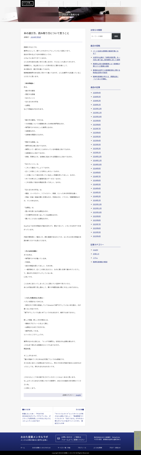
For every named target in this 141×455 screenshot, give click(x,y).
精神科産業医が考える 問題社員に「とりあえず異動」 (106, 77)
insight (78, 395)
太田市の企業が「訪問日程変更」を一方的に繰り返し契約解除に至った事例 (106, 58)
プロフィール (82, 448)
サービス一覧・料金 (64, 448)
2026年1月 (97, 104)
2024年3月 (97, 192)
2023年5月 (97, 232)
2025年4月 (97, 140)
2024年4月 (97, 188)
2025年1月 (97, 152)
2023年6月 (97, 228)
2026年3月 (97, 96)
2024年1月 (97, 200)
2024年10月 (97, 164)
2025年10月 (97, 116)
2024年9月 (97, 168)
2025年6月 (97, 132)
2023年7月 (97, 224)
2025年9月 (97, 120)
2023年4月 (97, 236)
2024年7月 (97, 176)
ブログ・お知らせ (115, 448)
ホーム (23, 448)
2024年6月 (97, 180)
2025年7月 (97, 128)
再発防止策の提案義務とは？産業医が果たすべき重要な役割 (106, 65)
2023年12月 (97, 204)
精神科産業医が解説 (100, 262)
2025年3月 (97, 144)
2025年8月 (97, 124)
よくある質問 (98, 448)
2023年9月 (97, 216)
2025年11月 (97, 112)
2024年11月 (97, 160)
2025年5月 (97, 136)
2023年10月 (97, 212)
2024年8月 (97, 172)
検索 (116, 36)
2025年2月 (97, 148)
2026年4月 (97, 92)
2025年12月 (97, 108)
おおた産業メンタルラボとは (41, 448)
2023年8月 (97, 220)
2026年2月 (97, 100)
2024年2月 (97, 196)
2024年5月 (97, 184)
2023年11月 (97, 208)
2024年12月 (97, 156)
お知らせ (96, 254)
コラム (95, 258)
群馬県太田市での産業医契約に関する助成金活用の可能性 (106, 71)
